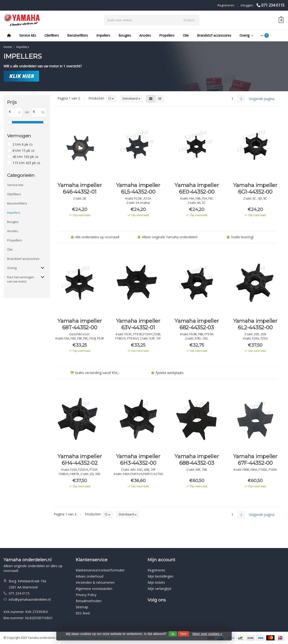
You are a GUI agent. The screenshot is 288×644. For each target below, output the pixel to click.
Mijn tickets (156, 582)
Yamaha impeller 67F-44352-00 (255, 459)
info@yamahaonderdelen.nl (30, 599)
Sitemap (82, 607)
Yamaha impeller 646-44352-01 (79, 188)
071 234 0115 (272, 5)
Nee (183, 634)
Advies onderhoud (89, 576)
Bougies (124, 35)
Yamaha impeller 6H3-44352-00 (138, 459)
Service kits (27, 35)
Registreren (226, 5)
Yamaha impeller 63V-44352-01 (138, 324)
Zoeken (188, 20)
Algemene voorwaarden (94, 588)
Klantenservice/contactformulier (100, 570)
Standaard (131, 98)
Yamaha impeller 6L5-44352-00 (138, 188)
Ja (173, 634)
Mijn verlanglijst (159, 588)
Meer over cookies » (207, 634)
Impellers (103, 35)
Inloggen (247, 5)
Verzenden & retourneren (95, 582)
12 (111, 98)
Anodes (145, 35)
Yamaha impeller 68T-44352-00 (79, 324)
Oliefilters (51, 35)
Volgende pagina (261, 98)
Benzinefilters (77, 35)
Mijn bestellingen (160, 576)
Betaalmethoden (88, 601)
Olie (186, 35)
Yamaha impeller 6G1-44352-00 (255, 188)
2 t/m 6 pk (22, 144)
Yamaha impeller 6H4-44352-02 (79, 459)
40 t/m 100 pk (25, 156)
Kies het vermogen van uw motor (20, 279)
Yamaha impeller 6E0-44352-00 (197, 188)
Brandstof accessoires (214, 35)
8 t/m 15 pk (23, 150)
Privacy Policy (86, 594)
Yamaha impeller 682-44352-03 (197, 324)
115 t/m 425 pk (26, 163)
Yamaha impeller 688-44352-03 (197, 459)
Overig (246, 35)
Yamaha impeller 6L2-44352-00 (255, 324)
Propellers (167, 35)
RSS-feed (83, 613)
